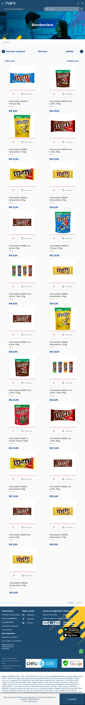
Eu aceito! (72, 699)
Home (5, 42)
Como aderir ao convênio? (12, 641)
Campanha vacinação (10, 626)
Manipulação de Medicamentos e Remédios (8, 646)
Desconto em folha (50, 615)
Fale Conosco (7, 630)
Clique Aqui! (6, 680)
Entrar (65, 615)
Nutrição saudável (15, 51)
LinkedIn (27, 623)
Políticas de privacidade (11, 615)
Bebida (69, 51)
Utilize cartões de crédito (52, 618)
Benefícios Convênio (9, 637)
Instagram (28, 615)
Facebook (28, 619)
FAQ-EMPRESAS (8, 622)
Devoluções (67, 618)
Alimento (42, 51)
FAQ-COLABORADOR (9, 618)
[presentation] (3, 51)
